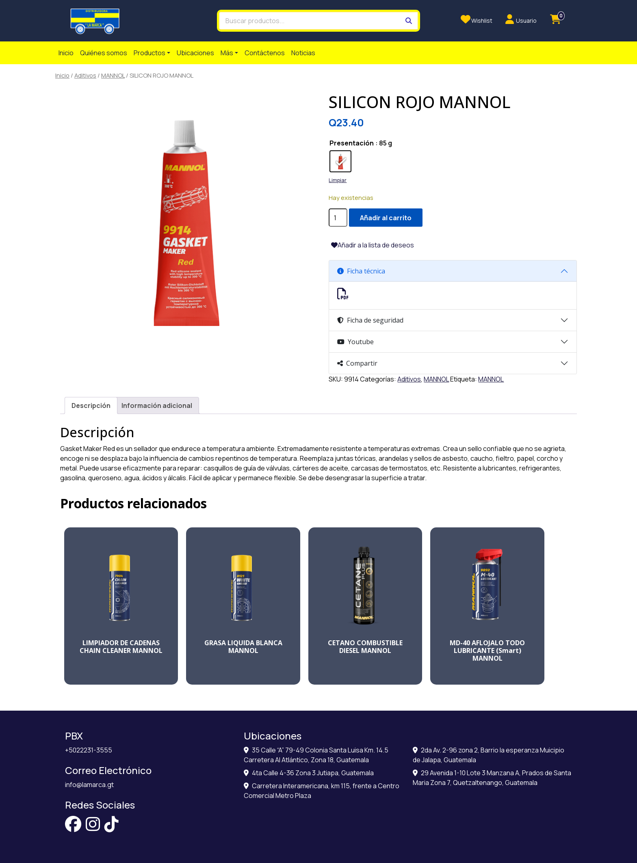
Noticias (303, 52)
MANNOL (113, 75)
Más (227, 52)
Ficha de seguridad (370, 320)
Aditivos (85, 75)
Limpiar (338, 180)
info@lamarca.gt (89, 784)
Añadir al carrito (386, 217)
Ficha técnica (361, 271)
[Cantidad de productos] (338, 217)
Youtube (355, 341)
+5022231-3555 (88, 750)
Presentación (351, 143)
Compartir (357, 363)
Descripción (91, 405)
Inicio (66, 52)
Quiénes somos (103, 52)
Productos (149, 52)
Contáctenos (265, 52)
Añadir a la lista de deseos (376, 245)
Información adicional (156, 405)
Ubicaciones (195, 52)
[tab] (91, 405)
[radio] (340, 161)
